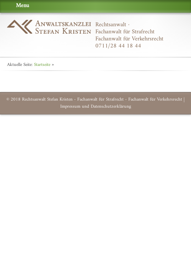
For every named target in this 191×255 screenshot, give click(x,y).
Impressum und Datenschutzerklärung (95, 106)
